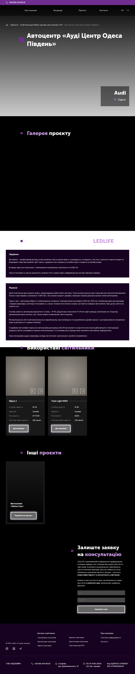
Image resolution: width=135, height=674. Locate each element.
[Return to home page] (9, 10)
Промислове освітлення (46, 642)
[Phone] (32, 663)
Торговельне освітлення (46, 638)
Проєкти (82, 10)
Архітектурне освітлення (78, 642)
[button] (18, 428)
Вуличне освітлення (76, 638)
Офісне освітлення (44, 646)
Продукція (57, 10)
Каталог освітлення (46, 633)
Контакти (103, 10)
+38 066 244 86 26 (42, 664)
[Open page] (7, 25)
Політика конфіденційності (111, 638)
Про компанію (31, 10)
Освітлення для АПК (76, 646)
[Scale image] (36, 160)
